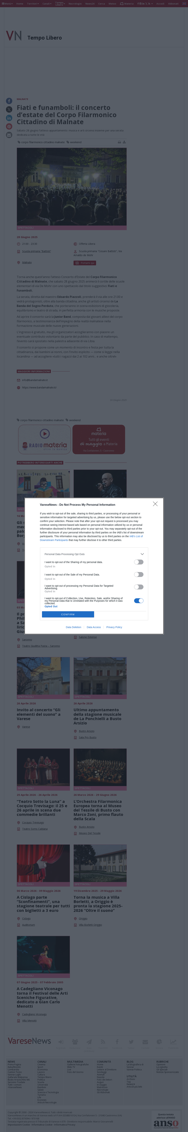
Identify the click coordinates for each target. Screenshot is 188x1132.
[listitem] (94, 554)
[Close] (156, 505)
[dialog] (94, 566)
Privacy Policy (114, 627)
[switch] (138, 562)
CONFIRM (68, 614)
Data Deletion (73, 627)
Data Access (94, 627)
